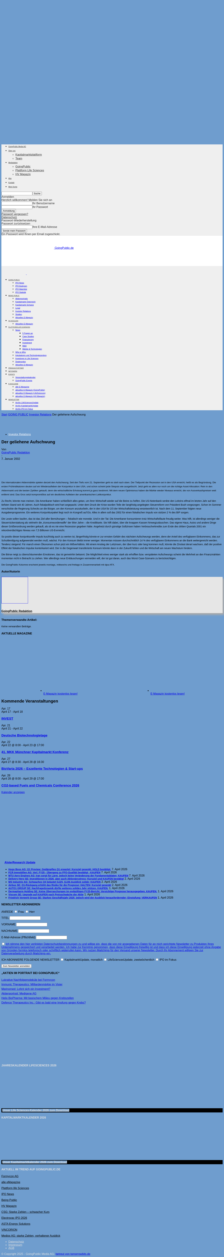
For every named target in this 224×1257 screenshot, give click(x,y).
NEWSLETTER (13, 399)
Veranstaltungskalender (25, 377)
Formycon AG (10, 1176)
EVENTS (11, 374)
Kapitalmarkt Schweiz (24, 305)
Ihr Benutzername (43, 203)
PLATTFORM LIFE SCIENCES (19, 327)
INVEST (7, 718)
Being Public (9, 1200)
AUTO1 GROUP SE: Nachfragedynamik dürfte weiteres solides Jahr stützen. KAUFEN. (58, 888)
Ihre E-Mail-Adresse (44, 226)
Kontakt (11, 183)
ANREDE (7, 911)
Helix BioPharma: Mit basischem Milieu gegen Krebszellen (37, 998)
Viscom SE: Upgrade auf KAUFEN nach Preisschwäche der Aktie (45, 894)
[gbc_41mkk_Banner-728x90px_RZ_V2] (112, 264)
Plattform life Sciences (15, 1188)
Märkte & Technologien (32, 349)
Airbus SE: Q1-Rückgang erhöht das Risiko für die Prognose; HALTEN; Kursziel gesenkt (59, 885)
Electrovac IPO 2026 (14, 1217)
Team (18, 158)
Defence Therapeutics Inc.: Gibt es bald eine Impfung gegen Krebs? (43, 1002)
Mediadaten (13, 163)
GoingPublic (22, 166)
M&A (24, 346)
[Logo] (14, 273)
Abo (10, 178)
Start (4, 414)
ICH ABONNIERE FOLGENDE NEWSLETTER (30, 959)
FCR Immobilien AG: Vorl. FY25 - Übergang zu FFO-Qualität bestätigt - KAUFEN (54, 872)
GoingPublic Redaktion (15, 452)
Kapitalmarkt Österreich (25, 302)
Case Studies (28, 336)
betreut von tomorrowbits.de (73, 1253)
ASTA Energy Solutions (15, 1223)
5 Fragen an (27, 333)
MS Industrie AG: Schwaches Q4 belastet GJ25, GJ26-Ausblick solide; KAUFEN (54, 882)
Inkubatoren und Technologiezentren (31, 355)
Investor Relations (23, 311)
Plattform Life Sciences (29, 170)
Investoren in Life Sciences (26, 358)
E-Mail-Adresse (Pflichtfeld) (18, 937)
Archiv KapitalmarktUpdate (26, 406)
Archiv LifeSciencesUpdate (26, 402)
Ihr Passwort (40, 206)
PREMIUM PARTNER (16, 368)
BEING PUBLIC (13, 295)
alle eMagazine (10, 1182)
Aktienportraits (21, 299)
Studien (18, 314)
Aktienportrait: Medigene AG (18, 993)
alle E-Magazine (22, 387)
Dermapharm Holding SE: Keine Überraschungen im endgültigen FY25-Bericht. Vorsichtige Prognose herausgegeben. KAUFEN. (82, 891)
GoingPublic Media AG (17, 147)
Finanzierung (28, 339)
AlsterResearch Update (20, 862)
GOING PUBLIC (14, 280)
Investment (27, 343)
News (17, 330)
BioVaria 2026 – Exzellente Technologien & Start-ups (42, 768)
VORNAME (8, 924)
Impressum (15, 1244)
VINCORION (9, 1229)
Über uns (12, 151)
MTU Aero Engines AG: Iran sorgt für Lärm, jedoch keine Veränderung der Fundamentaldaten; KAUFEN (68, 875)
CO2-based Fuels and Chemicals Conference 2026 (40, 785)
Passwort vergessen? (14, 214)
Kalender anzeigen (13, 792)
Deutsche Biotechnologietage (24, 735)
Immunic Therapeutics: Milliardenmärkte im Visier (31, 984)
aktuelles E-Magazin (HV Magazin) (30, 396)
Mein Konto (12, 187)
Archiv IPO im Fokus (24, 409)
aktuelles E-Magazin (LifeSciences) (30, 393)
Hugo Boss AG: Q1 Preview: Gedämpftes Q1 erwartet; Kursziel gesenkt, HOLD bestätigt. (59, 869)
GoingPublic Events (23, 380)
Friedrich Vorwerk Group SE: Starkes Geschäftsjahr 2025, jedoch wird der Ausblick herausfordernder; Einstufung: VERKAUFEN (82, 897)
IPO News (19, 283)
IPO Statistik (20, 292)
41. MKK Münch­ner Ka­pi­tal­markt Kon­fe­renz (34, 752)
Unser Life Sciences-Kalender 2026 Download (35, 1110)
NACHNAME (9, 930)
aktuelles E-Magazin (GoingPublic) (30, 390)
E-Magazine (13, 384)
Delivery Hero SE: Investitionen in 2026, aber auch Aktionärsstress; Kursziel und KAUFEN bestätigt (66, 878)
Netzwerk (12, 371)
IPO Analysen (21, 286)
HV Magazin (23, 174)
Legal (17, 308)
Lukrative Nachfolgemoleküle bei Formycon (28, 979)
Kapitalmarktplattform (28, 154)
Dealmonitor (20, 362)
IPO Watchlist (21, 289)
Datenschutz (9, 217)
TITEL (5, 917)
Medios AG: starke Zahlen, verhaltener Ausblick (30, 1235)
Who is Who (20, 352)
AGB (11, 1247)
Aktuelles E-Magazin (24, 317)
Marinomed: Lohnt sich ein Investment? (25, 988)
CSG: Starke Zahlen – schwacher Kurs (25, 1211)
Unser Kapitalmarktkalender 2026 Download (34, 1162)
